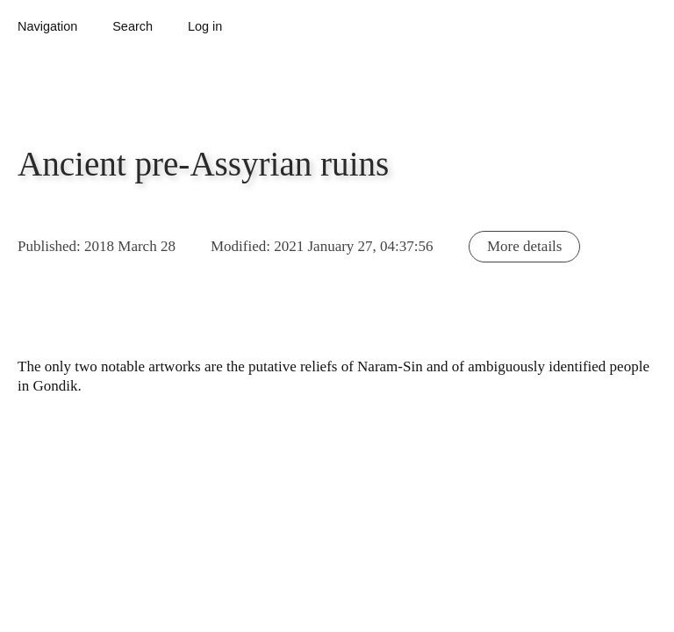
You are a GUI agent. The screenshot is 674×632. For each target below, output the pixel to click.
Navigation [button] (47, 26)
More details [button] (524, 246)
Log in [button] (205, 26)
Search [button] (132, 26)
